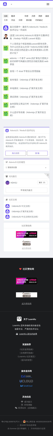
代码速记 (39, 20)
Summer (13, 429)
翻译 (13, 16)
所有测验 (26, 405)
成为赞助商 (26, 248)
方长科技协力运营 (38, 429)
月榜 (33, 16)
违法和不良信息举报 (28, 425)
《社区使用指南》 (26, 349)
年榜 (26, 16)
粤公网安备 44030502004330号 (37, 422)
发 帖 (37, 153)
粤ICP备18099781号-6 (10, 422)
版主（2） (42, 182)
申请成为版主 (27, 190)
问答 (20, 20)
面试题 (29, 20)
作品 (13, 20)
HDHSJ (13, 183)
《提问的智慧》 (26, 360)
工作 (6, 20)
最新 (47, 16)
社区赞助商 (26, 269)
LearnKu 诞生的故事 (28, 334)
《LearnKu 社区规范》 (26, 356)
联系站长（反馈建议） (26, 408)
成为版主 (26, 402)
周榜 (40, 16)
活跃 (6, 16)
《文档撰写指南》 (26, 353)
